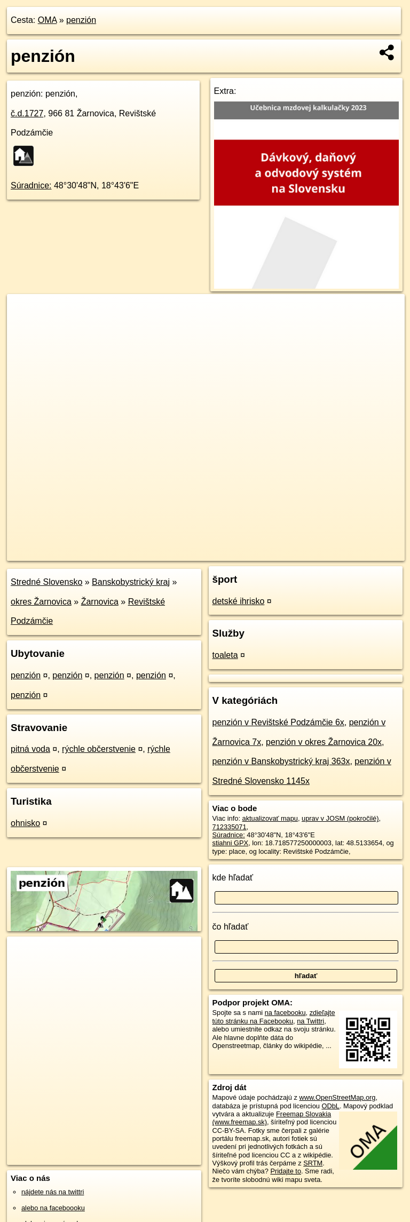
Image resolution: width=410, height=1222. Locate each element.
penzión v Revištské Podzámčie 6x (278, 722)
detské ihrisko (238, 601)
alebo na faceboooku (53, 1208)
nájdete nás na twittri (52, 1192)
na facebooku (285, 1013)
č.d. (27, 113)
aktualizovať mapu (270, 818)
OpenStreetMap (223, 552)
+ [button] (25, 312)
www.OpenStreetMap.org (337, 1097)
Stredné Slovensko (46, 581)
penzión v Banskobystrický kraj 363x (281, 761)
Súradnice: (31, 185)
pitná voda (30, 748)
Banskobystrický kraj (131, 581)
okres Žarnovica (41, 601)
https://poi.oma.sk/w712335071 (357, 552)
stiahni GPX (230, 843)
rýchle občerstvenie (99, 748)
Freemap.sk (278, 552)
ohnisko (25, 823)
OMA (47, 20)
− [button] (25, 329)
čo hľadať (230, 926)
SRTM (312, 1163)
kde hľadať (233, 877)
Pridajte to (285, 1171)
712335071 (229, 827)
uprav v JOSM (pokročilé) (340, 818)
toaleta (225, 655)
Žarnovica (100, 601)
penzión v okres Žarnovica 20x (324, 742)
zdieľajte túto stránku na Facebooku (273, 1017)
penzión (81, 20)
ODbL (330, 1106)
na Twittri (310, 1021)
